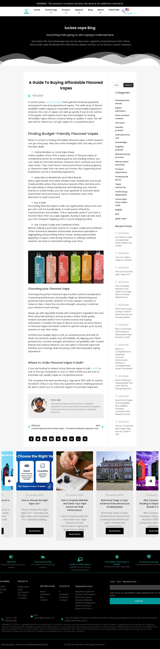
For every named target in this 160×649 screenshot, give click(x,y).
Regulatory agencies (84, 610)
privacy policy (8, 647)
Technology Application (121, 193)
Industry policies (119, 129)
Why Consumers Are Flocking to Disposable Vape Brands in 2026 (123, 333)
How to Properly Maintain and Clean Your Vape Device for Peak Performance (123, 292)
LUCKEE (94, 368)
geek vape (120, 218)
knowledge (121, 142)
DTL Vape (10, 595)
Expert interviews (120, 109)
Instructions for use (122, 136)
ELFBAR (118, 209)
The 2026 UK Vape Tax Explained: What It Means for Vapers (123, 241)
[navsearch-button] (123, 11)
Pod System (11, 592)
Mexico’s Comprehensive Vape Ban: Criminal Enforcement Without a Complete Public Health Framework (123, 358)
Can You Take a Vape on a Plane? (123, 258)
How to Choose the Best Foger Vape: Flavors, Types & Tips (124, 430)
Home (37, 9)
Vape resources (120, 186)
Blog (90, 9)
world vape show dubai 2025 (121, 202)
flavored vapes (53, 102)
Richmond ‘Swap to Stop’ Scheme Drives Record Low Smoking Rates (123, 313)
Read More (13, 530)
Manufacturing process (122, 156)
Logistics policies (119, 148)
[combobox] (117, 85)
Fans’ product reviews (122, 117)
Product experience (121, 171)
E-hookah (10, 598)
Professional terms (121, 178)
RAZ (117, 214)
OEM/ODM (113, 9)
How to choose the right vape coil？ (124, 273)
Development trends (122, 102)
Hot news (120, 122)
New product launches (121, 163)
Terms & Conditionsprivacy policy (32, 647)
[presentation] (9, 481)
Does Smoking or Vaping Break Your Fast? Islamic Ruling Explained (124, 384)
